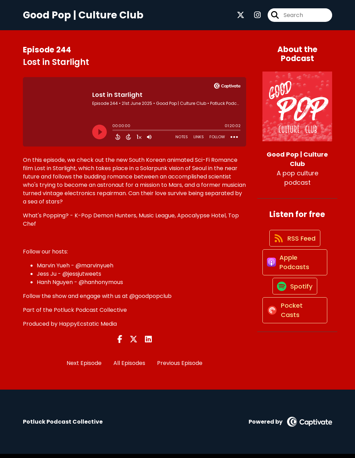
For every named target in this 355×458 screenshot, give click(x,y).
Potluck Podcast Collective (90, 314)
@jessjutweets (81, 278)
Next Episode (84, 368)
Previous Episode (179, 368)
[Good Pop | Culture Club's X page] (240, 17)
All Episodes (129, 368)
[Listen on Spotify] (294, 306)
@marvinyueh (94, 270)
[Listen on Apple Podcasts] (293, 276)
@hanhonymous (101, 286)
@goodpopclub (150, 300)
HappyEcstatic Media (88, 328)
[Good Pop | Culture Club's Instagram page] (253, 17)
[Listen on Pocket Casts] (293, 335)
